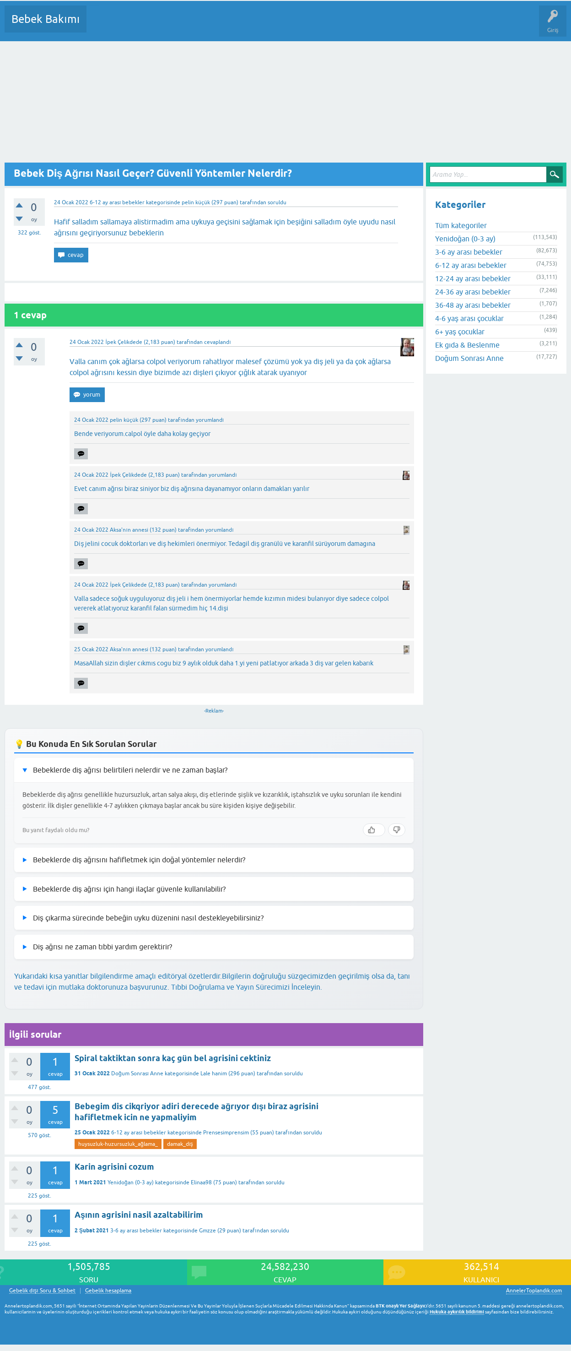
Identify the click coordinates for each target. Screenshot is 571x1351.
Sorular (102, 25)
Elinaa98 (201, 1182)
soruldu (277, 202)
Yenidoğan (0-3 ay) (131, 1182)
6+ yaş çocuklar (460, 331)
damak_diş (180, 1144)
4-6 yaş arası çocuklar (469, 318)
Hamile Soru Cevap (384, 25)
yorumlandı (210, 420)
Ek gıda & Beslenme (467, 345)
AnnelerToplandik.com (534, 1290)
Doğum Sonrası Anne (137, 1073)
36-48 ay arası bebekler (473, 305)
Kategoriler (187, 25)
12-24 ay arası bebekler (473, 278)
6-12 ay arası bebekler (117, 202)
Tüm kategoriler (461, 225)
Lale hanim (213, 1073)
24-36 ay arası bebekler (473, 292)
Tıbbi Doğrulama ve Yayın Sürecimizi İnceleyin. (246, 987)
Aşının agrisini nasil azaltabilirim (139, 1215)
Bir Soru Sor (263, 25)
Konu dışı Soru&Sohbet (318, 25)
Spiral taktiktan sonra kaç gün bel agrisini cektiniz (173, 1058)
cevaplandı (217, 342)
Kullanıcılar (225, 25)
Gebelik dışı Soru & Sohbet (42, 1291)
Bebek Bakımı (45, 19)
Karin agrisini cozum (114, 1166)
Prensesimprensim (226, 1132)
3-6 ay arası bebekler (136, 1230)
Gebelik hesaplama (108, 1291)
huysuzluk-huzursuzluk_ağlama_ (118, 1144)
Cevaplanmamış (142, 25)
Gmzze (207, 1230)
